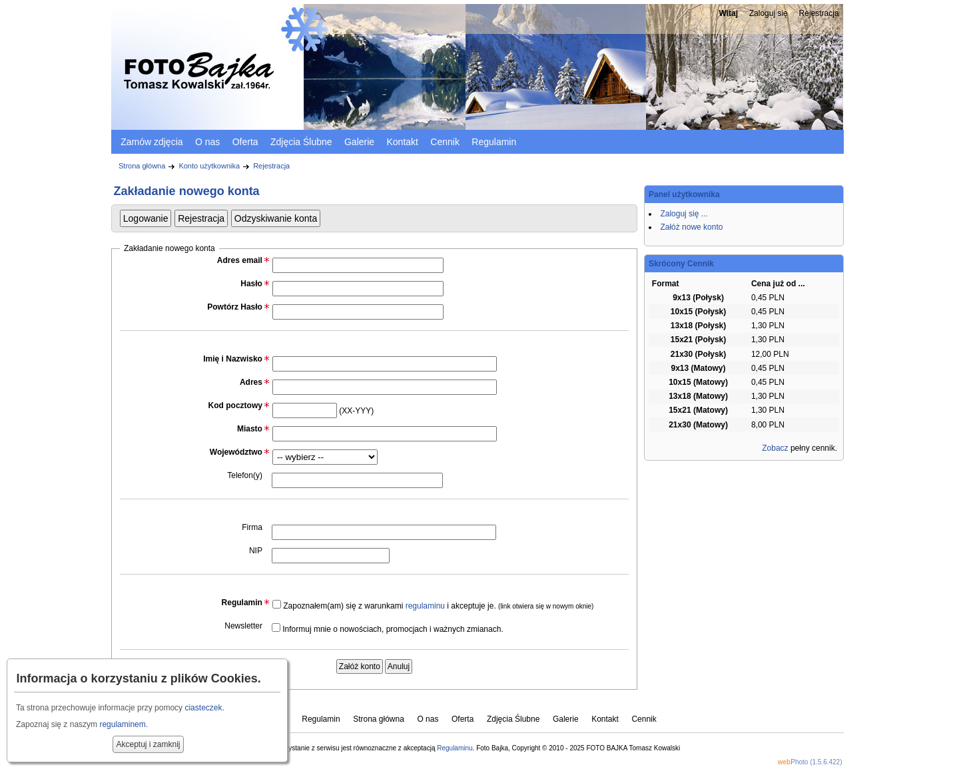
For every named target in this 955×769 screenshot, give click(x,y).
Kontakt (402, 141)
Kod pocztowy (235, 405)
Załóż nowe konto (691, 227)
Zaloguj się (768, 13)
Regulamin (494, 141)
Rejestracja (819, 13)
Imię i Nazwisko (232, 359)
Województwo (236, 452)
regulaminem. (123, 724)
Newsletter (243, 626)
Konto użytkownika (209, 166)
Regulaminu (454, 748)
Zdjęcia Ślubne (301, 141)
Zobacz (775, 448)
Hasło (251, 283)
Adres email (239, 260)
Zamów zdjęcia (151, 141)
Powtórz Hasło (234, 307)
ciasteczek (203, 707)
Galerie (359, 141)
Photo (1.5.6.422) (810, 762)
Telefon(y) (244, 475)
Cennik (445, 141)
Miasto (249, 428)
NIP (255, 550)
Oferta (245, 141)
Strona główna (142, 166)
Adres (251, 382)
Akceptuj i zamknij (148, 744)
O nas (207, 141)
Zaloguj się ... (683, 213)
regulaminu (425, 606)
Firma (252, 527)
